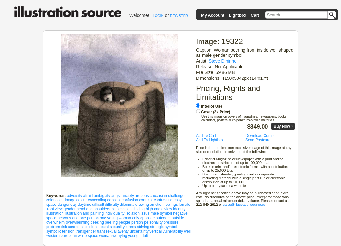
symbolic (53, 231)
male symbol (161, 213)
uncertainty (139, 231)
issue (145, 213)
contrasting (163, 200)
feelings (171, 204)
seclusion (89, 227)
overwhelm (55, 222)
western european (61, 236)
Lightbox (237, 15)
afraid (88, 195)
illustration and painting (84, 213)
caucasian (158, 195)
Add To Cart (206, 135)
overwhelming (77, 222)
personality (153, 222)
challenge (176, 195)
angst (115, 195)
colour (81, 200)
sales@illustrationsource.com (245, 204)
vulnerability (173, 231)
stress (131, 227)
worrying (119, 236)
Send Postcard (258, 140)
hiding (139, 209)
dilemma (127, 204)
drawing (142, 204)
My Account (212, 15)
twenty (123, 231)
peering (111, 222)
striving (143, 227)
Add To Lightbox (209, 140)
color (50, 200)
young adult (138, 236)
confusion (130, 200)
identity (179, 209)
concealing (97, 200)
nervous (64, 218)
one (75, 218)
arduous (142, 195)
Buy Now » (283, 126)
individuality (114, 213)
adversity (74, 195)
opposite (147, 218)
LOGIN (158, 16)
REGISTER (179, 16)
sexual (103, 227)
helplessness (122, 209)
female (184, 204)
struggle (157, 227)
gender (70, 209)
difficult (98, 204)
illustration (54, 213)
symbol (171, 227)
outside (178, 218)
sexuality (117, 227)
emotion (156, 204)
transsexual (106, 231)
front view (54, 209)
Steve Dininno (222, 60)
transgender (86, 231)
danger (63, 204)
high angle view (159, 209)
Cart (255, 15)
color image (65, 200)
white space (88, 236)
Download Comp (259, 135)
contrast (146, 200)
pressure (170, 222)
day (73, 204)
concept (113, 200)
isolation (133, 213)
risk (64, 227)
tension (68, 231)
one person (89, 218)
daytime (84, 204)
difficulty (112, 204)
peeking (97, 222)
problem (53, 227)
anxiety (128, 195)
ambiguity (102, 195)
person (137, 222)
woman (105, 236)
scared (74, 227)
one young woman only (119, 218)
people (124, 222)
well (187, 231)
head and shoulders (93, 209)
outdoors (163, 218)
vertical (155, 231)
